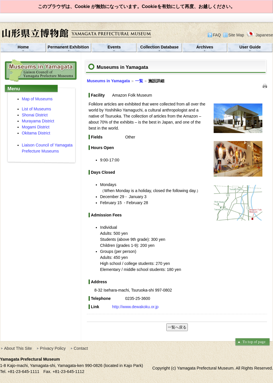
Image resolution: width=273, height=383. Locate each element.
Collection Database (159, 47)
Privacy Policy (53, 348)
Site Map (236, 35)
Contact (81, 348)
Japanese (259, 35)
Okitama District (36, 133)
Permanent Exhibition (69, 47)
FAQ (217, 35)
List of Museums (36, 109)
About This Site (18, 348)
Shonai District (35, 115)
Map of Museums (37, 99)
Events (114, 47)
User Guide (250, 47)
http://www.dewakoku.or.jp (135, 306)
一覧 (139, 81)
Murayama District (38, 121)
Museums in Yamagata (108, 81)
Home (23, 47)
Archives (204, 47)
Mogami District (35, 127)
